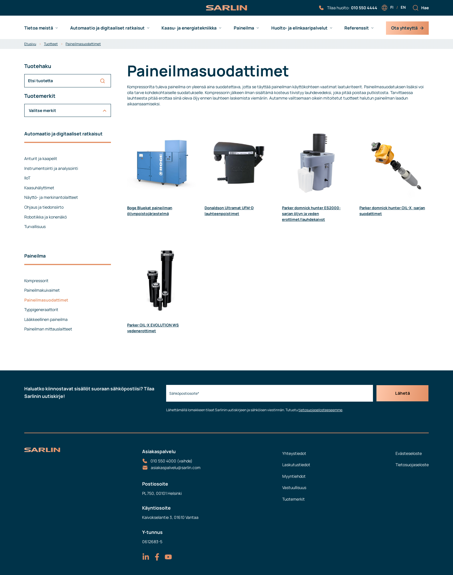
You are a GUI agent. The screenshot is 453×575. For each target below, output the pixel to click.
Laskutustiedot (296, 464)
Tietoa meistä (38, 28)
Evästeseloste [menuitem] (409, 453)
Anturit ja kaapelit (40, 158)
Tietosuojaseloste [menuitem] (412, 464)
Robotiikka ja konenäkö (45, 217)
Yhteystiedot (294, 453)
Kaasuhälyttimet (39, 187)
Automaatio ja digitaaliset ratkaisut (107, 28)
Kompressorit (36, 280)
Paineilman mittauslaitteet (48, 329)
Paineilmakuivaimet (42, 290)
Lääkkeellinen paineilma (46, 319)
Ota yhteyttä (407, 28)
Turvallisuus (35, 226)
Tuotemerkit (293, 499)
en (403, 7)
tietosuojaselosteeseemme (319, 409)
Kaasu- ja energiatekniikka (189, 28)
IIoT (27, 178)
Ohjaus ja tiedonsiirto (44, 207)
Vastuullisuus (294, 487)
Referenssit (356, 28)
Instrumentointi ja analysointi (51, 168)
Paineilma (244, 28)
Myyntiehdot (294, 476)
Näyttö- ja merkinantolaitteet (51, 197)
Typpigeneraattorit (41, 309)
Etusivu (30, 43)
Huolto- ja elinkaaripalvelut (299, 28)
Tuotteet (51, 43)
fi (391, 7)
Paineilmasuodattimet (83, 43)
